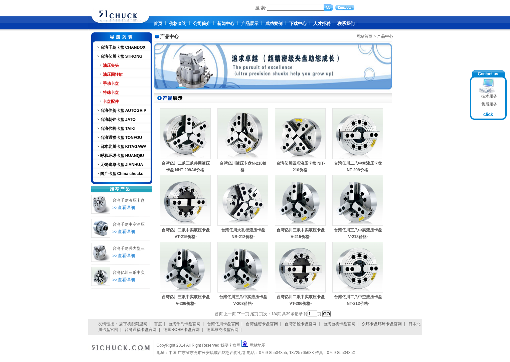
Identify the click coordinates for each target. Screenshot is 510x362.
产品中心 (385, 36)
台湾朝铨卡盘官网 (301, 324)
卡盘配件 (111, 101)
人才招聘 (322, 23)
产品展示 (250, 23)
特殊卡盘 (111, 92)
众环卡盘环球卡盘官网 (382, 324)
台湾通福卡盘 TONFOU (121, 137)
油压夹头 (111, 65)
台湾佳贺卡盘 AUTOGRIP (123, 110)
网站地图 (257, 345)
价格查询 (177, 23)
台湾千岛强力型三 (129, 248)
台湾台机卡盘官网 (339, 324)
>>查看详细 (124, 207)
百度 (158, 324)
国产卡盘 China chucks (121, 173)
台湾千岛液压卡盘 (129, 200)
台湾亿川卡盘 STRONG (121, 56)
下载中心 (298, 23)
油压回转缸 (113, 74)
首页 (158, 23)
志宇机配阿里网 (133, 324)
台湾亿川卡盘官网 (223, 324)
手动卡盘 (111, 83)
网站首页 (364, 36)
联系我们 (346, 23)
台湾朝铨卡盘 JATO (118, 119)
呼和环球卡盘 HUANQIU (122, 155)
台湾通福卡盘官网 (141, 329)
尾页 (254, 314)
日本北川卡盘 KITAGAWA (123, 146)
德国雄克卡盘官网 (222, 329)
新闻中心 (225, 23)
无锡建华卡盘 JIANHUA (121, 164)
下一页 (243, 314)
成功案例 (274, 23)
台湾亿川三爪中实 (129, 272)
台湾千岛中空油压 (129, 224)
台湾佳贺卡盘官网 (262, 324)
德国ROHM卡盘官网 (181, 329)
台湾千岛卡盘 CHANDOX (123, 47)
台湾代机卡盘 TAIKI (118, 128)
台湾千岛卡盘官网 (184, 324)
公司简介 (201, 23)
